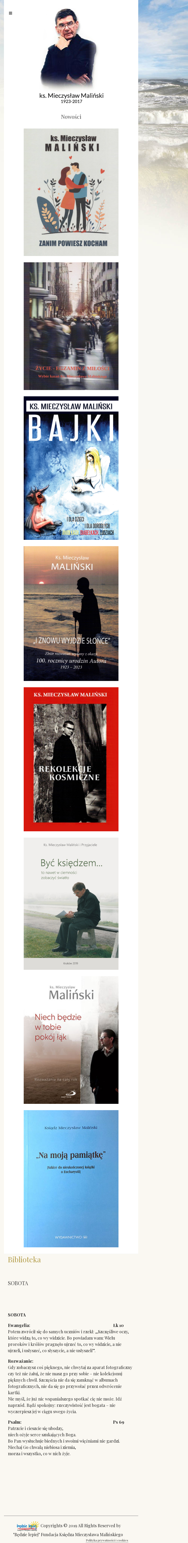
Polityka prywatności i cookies (107, 1540)
